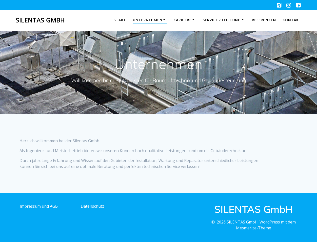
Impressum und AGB (39, 206)
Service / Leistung (222, 20)
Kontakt (292, 20)
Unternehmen (147, 20)
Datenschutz (92, 206)
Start (120, 20)
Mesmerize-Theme (253, 228)
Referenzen (264, 20)
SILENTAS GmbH (40, 20)
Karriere (183, 20)
